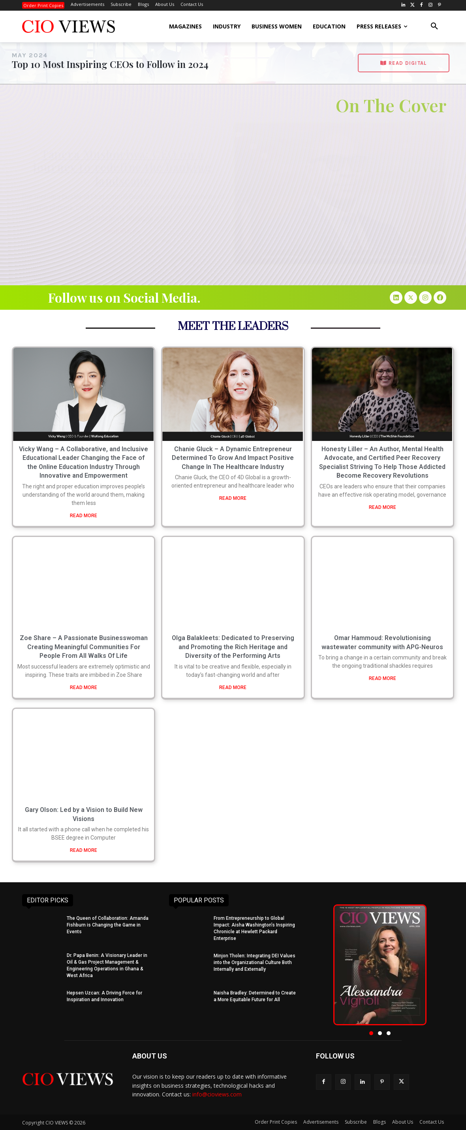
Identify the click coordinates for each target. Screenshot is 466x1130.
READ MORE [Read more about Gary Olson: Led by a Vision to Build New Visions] (83, 850)
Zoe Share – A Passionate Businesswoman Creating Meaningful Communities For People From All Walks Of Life (84, 646)
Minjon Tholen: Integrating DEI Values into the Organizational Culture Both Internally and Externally (254, 962)
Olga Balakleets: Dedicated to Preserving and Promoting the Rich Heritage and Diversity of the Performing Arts (233, 646)
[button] (434, 26)
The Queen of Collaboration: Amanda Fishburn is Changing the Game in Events (107, 924)
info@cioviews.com (217, 1094)
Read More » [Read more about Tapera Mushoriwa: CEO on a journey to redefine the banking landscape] (122, 231)
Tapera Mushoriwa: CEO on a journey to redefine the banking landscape (122, 167)
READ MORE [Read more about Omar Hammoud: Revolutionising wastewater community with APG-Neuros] (382, 678)
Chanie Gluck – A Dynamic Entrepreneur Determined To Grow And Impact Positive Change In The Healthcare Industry (233, 458)
